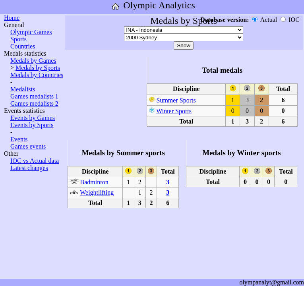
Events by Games (32, 117)
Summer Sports (176, 100)
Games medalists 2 (34, 103)
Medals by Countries (36, 75)
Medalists (22, 89)
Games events (28, 146)
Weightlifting (97, 192)
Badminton (94, 182)
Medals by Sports (37, 67)
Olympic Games (31, 32)
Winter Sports (174, 111)
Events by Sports (31, 125)
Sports (18, 39)
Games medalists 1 (34, 96)
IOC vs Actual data (34, 160)
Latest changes (29, 167)
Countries (22, 46)
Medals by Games (33, 60)
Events (19, 139)
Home (11, 17)
